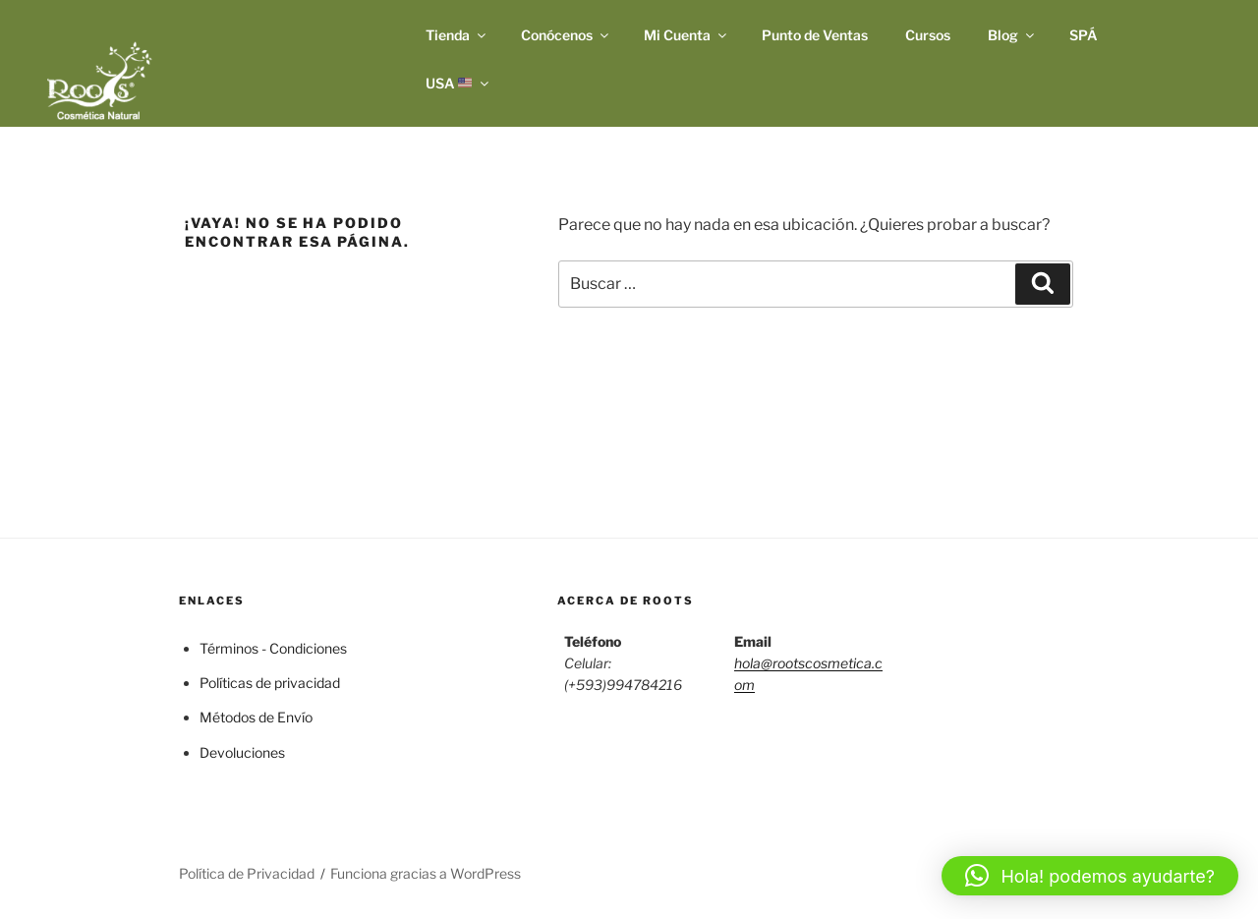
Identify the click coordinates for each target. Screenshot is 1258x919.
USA (459, 83)
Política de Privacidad (246, 873)
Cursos (927, 35)
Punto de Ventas (815, 35)
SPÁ (1083, 35)
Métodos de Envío (256, 717)
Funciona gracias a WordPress (425, 873)
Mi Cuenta (686, 35)
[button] (1090, 875)
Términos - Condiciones (273, 648)
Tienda (457, 35)
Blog (1012, 35)
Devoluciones (242, 752)
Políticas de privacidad (270, 682)
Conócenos (566, 35)
